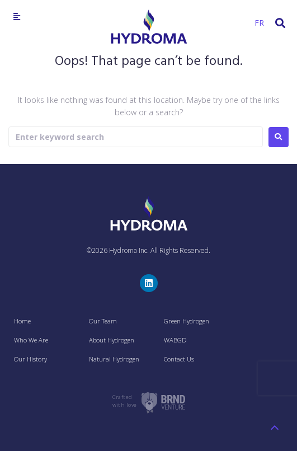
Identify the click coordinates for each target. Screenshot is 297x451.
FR (259, 22)
